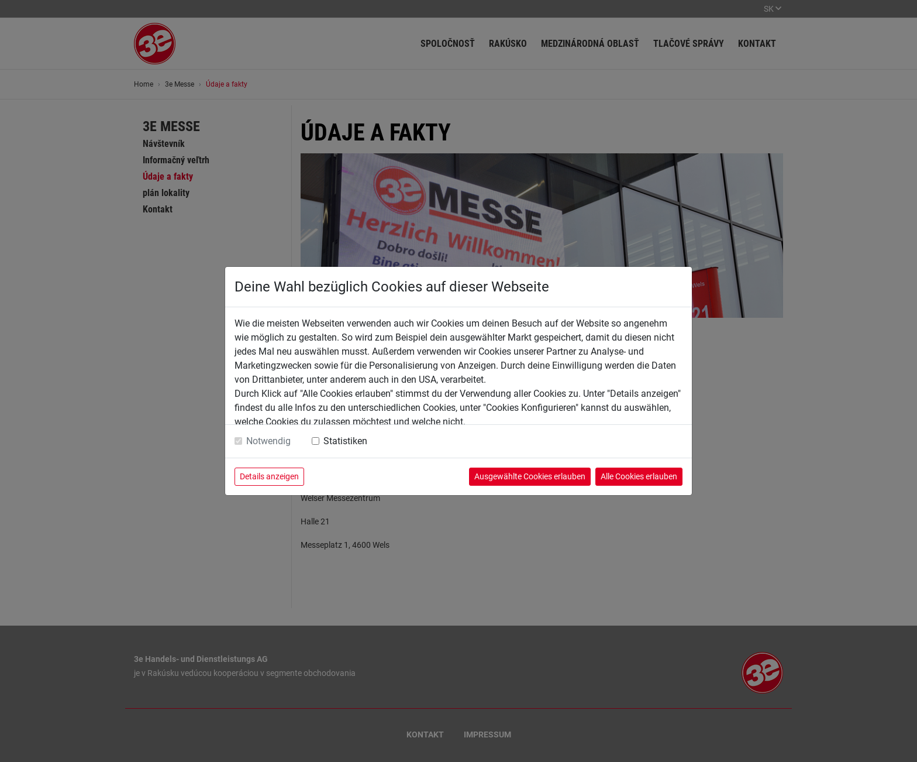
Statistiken (345, 441)
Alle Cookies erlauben (639, 476)
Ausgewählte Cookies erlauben (529, 476)
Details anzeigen (269, 476)
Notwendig (268, 441)
